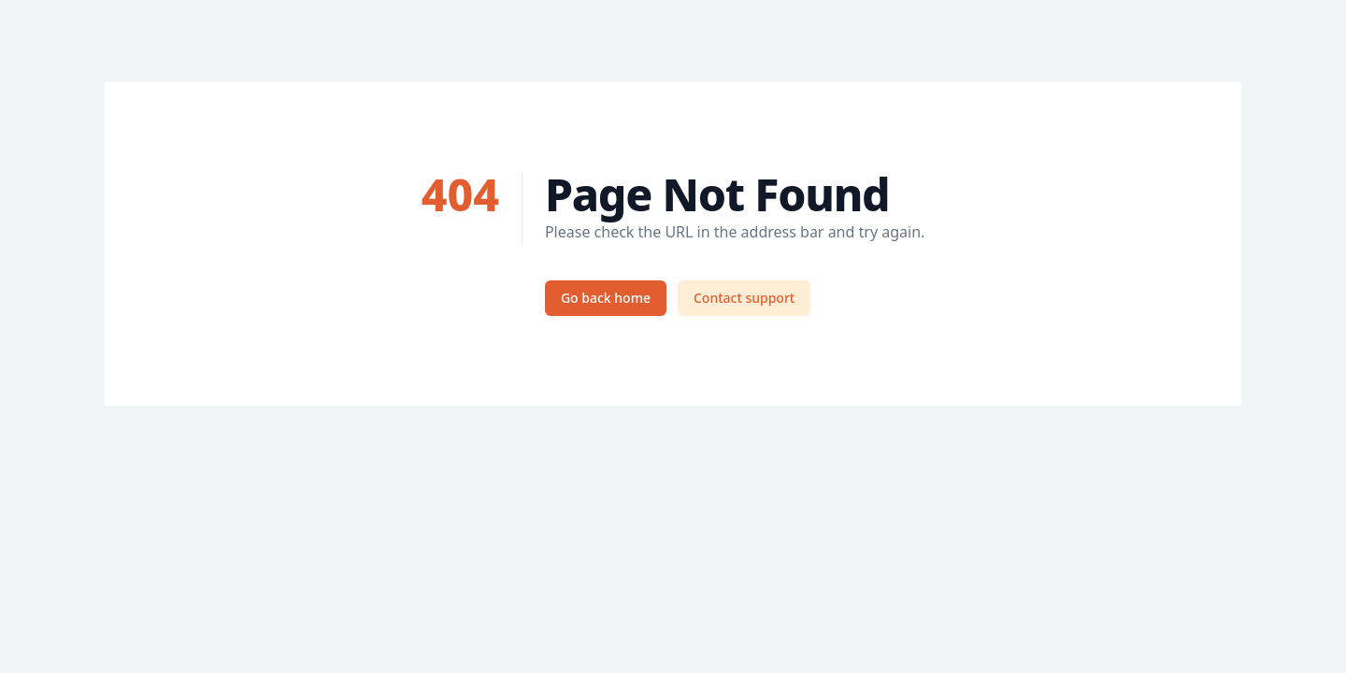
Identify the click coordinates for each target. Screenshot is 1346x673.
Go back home (606, 298)
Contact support (744, 298)
